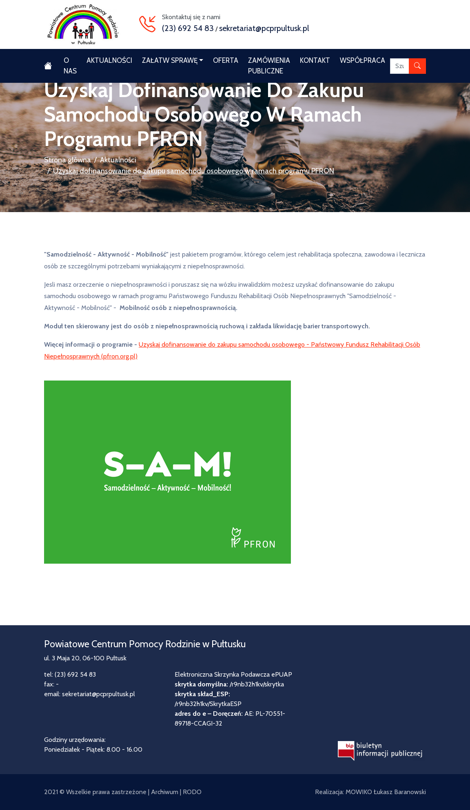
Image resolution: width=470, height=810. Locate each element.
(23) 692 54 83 (188, 28)
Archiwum (164, 792)
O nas (70, 65)
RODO (192, 792)
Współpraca (362, 60)
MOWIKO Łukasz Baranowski (386, 792)
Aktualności (109, 60)
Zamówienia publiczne (269, 65)
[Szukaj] (399, 66)
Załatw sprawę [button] (169, 60)
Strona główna (67, 159)
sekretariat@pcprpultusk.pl (264, 28)
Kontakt (315, 60)
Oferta (225, 60)
